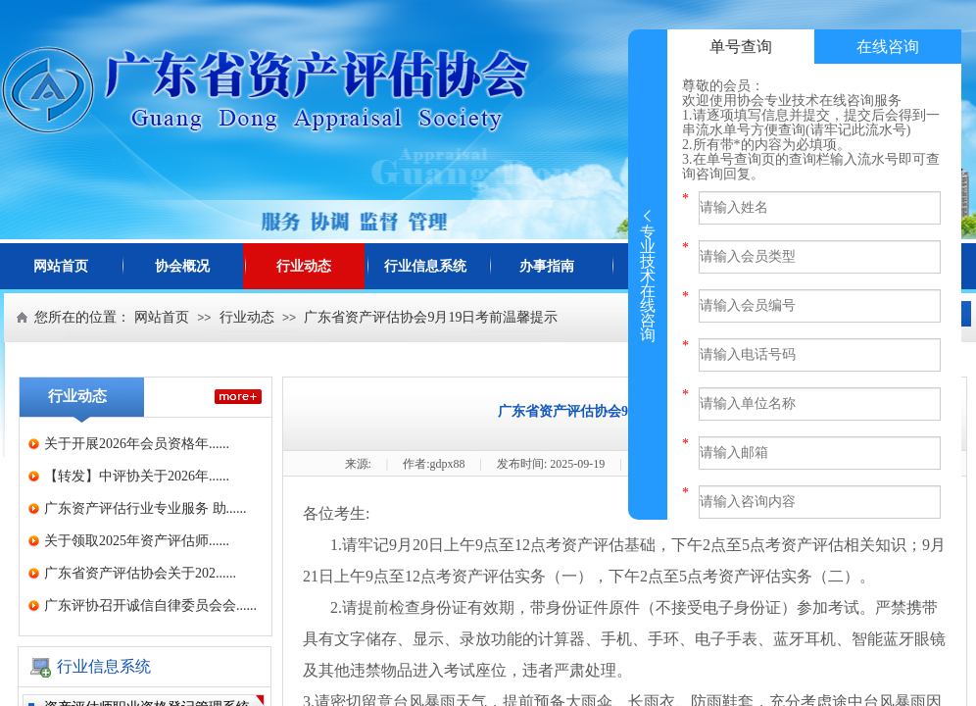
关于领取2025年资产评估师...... (136, 540)
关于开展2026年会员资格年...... (136, 443)
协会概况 (182, 266)
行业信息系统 (425, 266)
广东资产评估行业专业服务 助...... (145, 508)
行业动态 (303, 266)
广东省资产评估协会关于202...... (140, 573)
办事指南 (546, 266)
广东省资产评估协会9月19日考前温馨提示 (431, 317)
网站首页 (60, 266)
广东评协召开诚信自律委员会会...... (150, 605)
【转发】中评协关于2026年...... (136, 476)
